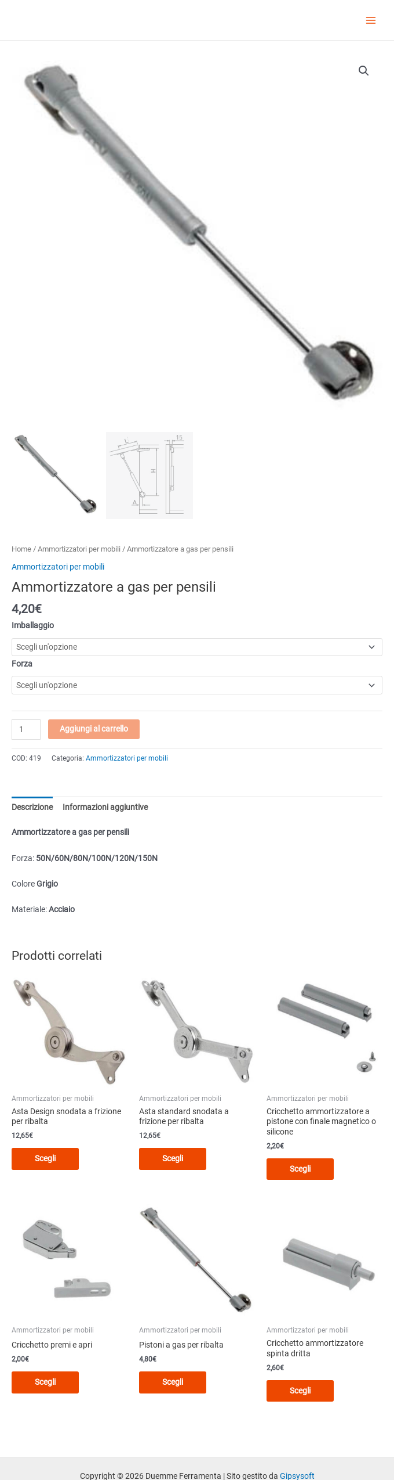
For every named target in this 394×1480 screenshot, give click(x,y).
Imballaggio (33, 625)
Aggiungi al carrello (94, 728)
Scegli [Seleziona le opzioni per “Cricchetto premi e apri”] (45, 1382)
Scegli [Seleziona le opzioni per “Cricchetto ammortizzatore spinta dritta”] (300, 1390)
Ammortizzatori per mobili (79, 549)
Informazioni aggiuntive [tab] (105, 807)
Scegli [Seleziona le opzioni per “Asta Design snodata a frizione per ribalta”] (45, 1158)
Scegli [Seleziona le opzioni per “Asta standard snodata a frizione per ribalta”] (172, 1158)
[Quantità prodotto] (26, 729)
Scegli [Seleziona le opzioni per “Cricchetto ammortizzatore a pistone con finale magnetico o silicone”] (300, 1168)
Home (21, 549)
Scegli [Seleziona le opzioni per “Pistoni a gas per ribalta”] (172, 1382)
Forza (22, 663)
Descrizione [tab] (32, 807)
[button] (363, 70)
